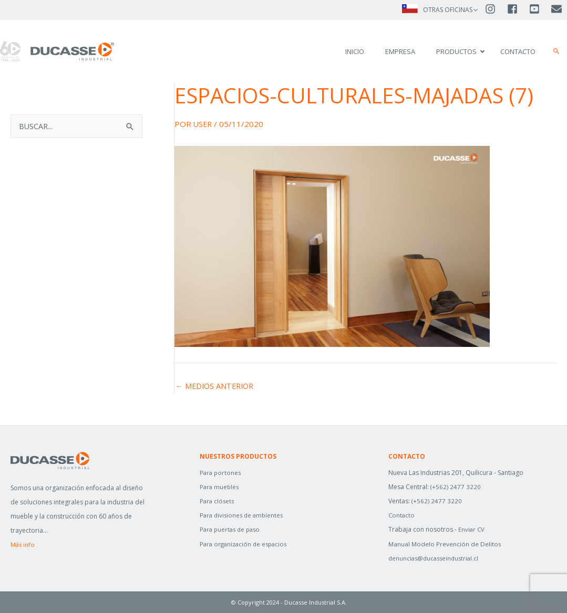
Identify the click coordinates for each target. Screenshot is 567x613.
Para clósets (218, 500)
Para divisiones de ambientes (243, 515)
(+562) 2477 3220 (455, 486)
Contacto (402, 515)
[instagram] (495, 9)
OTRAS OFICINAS (447, 9)
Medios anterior (217, 386)
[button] (556, 51)
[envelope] (557, 9)
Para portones (221, 472)
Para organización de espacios (246, 544)
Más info (23, 544)
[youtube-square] (539, 9)
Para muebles (220, 486)
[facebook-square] (517, 9)
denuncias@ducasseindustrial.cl (435, 558)
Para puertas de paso (232, 529)
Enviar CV (472, 529)
